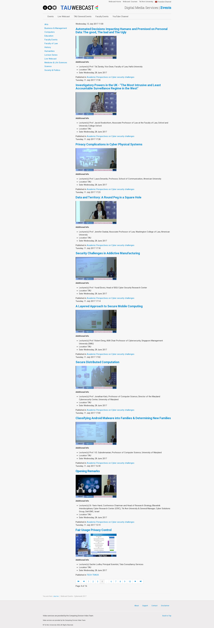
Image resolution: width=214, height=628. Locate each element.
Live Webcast (64, 16)
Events (51, 16)
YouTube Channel (120, 16)
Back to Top (166, 616)
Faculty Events (102, 16)
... (106, 581)
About (136, 606)
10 (130, 581)
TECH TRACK (93, 575)
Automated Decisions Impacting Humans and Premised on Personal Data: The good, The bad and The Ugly (121, 30)
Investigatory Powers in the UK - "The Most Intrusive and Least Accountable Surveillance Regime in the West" (118, 86)
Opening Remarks (88, 471)
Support (145, 606)
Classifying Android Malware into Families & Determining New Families (123, 418)
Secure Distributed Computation (97, 362)
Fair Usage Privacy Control (94, 530)
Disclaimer (165, 606)
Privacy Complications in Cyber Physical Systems (109, 144)
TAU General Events (82, 16)
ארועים (56, 596)
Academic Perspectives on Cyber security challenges (110, 77)
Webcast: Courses (130, 2)
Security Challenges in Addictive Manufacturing (108, 253)
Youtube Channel (164, 2)
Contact (154, 606)
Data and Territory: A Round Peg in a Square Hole (108, 197)
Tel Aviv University (146, 2)
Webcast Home (115, 2)
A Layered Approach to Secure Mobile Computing (109, 306)
